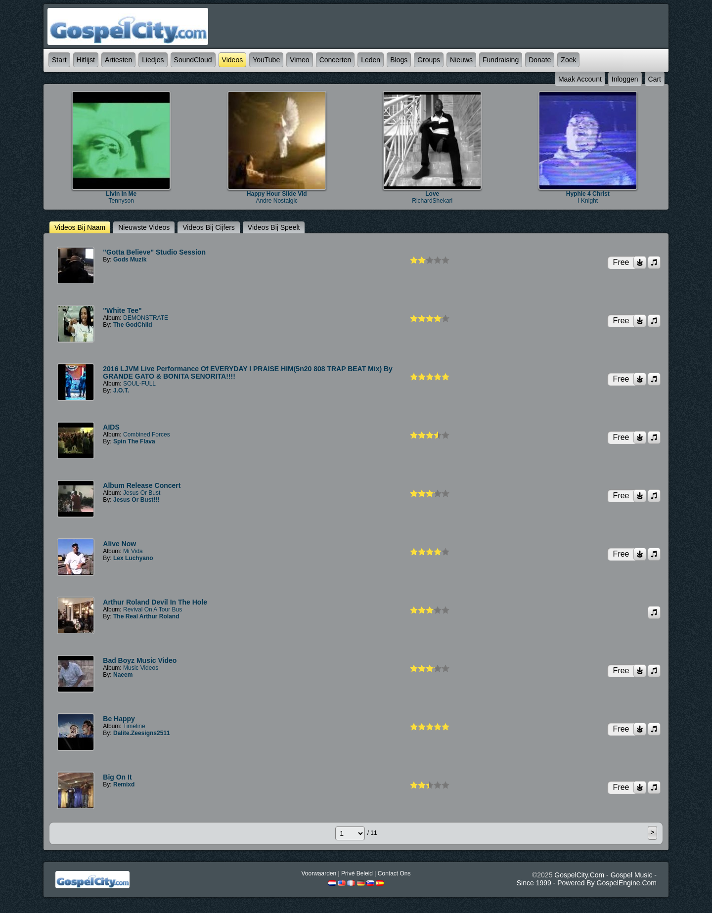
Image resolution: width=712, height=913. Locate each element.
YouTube (266, 60)
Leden (370, 60)
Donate (540, 60)
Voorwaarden (318, 873)
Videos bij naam (79, 227)
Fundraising (501, 60)
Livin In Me (121, 193)
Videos (232, 60)
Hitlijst (86, 60)
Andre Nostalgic (277, 200)
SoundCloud (193, 60)
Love (432, 193)
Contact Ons (394, 873)
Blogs (398, 60)
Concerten (335, 60)
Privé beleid (357, 873)
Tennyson (121, 200)
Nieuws (461, 60)
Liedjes (153, 60)
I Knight (588, 200)
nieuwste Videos (144, 227)
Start (59, 60)
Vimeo (299, 60)
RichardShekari (432, 200)
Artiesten (118, 60)
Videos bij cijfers (208, 227)
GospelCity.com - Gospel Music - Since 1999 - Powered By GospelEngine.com (587, 879)
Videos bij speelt (274, 227)
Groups (428, 60)
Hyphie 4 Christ (588, 193)
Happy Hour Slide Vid (277, 193)
